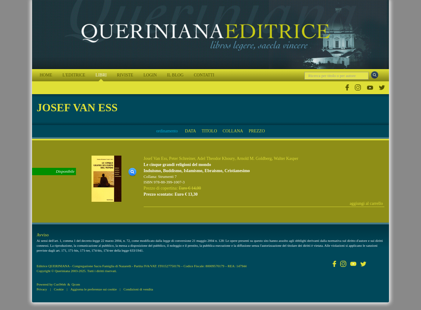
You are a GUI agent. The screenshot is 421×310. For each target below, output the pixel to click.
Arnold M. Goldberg (254, 158)
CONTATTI (204, 75)
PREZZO (257, 131)
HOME (46, 75)
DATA (190, 131)
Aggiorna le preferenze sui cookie (93, 289)
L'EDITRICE (74, 75)
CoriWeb (60, 284)
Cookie (58, 289)
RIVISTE (125, 75)
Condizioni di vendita (138, 289)
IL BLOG (175, 75)
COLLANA (233, 131)
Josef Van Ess (155, 158)
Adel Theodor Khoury (216, 158)
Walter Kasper (286, 158)
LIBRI (101, 75)
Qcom (76, 284)
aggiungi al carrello (366, 203)
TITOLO (209, 131)
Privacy (42, 289)
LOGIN (150, 75)
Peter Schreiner (182, 158)
